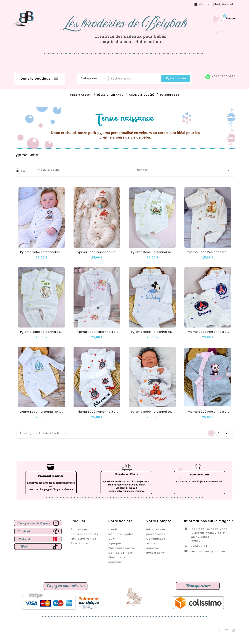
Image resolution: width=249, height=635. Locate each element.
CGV (111, 539)
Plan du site (79, 543)
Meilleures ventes (83, 539)
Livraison (114, 529)
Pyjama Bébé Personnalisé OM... (42, 412)
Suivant (226, 433)
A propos (115, 543)
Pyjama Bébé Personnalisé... (41, 252)
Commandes (155, 539)
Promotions (79, 529)
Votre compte (158, 521)
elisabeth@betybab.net (207, 551)
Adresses (153, 548)
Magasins (115, 562)
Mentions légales (120, 534)
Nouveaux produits (84, 534)
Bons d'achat (156, 553)
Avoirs (150, 543)
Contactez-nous (120, 553)
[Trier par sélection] (192, 170)
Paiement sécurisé (121, 548)
